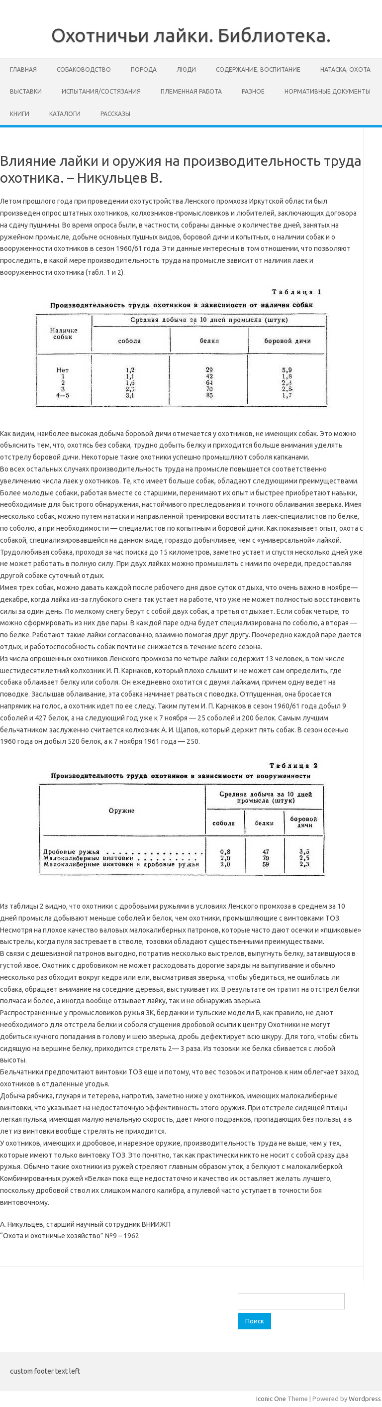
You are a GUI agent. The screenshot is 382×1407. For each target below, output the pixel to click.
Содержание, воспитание (258, 69)
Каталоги (65, 114)
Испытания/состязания (101, 91)
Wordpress (365, 1398)
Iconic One (271, 1398)
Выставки (26, 91)
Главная (23, 69)
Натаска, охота (345, 69)
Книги (19, 114)
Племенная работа (191, 91)
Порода (144, 69)
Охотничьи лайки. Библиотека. (191, 34)
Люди (186, 69)
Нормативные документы (328, 91)
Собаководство (84, 69)
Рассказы (115, 114)
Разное (253, 91)
